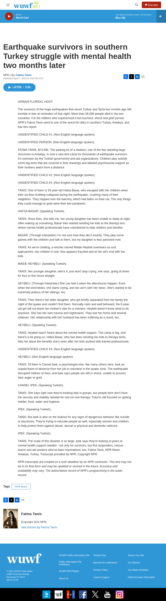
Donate (153, 5)
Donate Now (99, 555)
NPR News (21, 486)
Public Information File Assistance (70, 563)
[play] (9, 16)
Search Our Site (136, 555)
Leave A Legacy (101, 577)
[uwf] (46, 594)
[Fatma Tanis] (10, 518)
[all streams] (161, 16)
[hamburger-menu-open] (8, 5)
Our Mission (134, 562)
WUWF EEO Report (69, 571)
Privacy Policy (100, 570)
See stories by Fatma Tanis (39, 527)
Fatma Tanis (24, 75)
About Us (63, 578)
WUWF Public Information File (74, 555)
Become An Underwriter (105, 562)
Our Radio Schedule (138, 570)
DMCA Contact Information (141, 577)
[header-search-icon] (137, 4)
